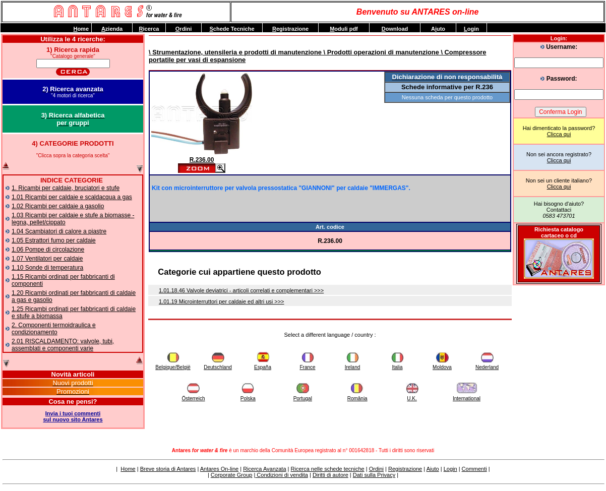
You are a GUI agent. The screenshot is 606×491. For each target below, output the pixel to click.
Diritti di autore (330, 475)
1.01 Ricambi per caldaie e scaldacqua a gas (72, 197)
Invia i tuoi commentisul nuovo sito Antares (72, 416)
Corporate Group (232, 475)
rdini (183, 29)
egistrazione (290, 29)
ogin (471, 29)
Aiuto (433, 469)
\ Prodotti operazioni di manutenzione (380, 52)
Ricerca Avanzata (264, 469)
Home (127, 469)
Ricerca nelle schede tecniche (328, 469)
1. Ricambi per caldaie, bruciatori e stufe (65, 188)
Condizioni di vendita (281, 475)
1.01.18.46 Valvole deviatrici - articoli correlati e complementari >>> (241, 290)
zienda (112, 29)
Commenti (474, 469)
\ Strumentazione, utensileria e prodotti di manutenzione (235, 52)
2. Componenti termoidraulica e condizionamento (54, 329)
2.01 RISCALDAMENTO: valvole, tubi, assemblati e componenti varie (63, 345)
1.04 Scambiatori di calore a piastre (59, 231)
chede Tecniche (231, 29)
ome (81, 29)
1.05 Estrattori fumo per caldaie (54, 240)
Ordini (376, 469)
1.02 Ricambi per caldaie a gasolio (58, 206)
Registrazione (405, 469)
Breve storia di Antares (168, 469)
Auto (438, 29)
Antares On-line (219, 469)
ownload (395, 29)
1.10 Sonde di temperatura (47, 267)
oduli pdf (344, 29)
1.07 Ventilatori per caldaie (47, 258)
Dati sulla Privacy (374, 475)
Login (450, 469)
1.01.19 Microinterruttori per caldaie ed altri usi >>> (221, 301)
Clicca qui (559, 134)
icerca (149, 29)
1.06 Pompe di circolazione (48, 249)
